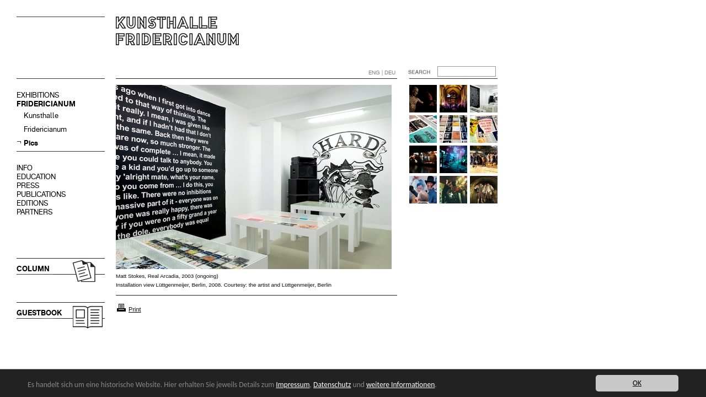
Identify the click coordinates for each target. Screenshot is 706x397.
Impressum (292, 384)
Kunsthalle (41, 115)
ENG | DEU (381, 72)
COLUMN (33, 269)
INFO (25, 168)
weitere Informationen (400, 384)
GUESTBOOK (39, 313)
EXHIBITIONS (38, 95)
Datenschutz (332, 384)
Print (135, 309)
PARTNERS (34, 212)
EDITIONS (32, 203)
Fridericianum (45, 129)
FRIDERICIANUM (46, 104)
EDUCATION (36, 177)
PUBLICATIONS (41, 194)
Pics (31, 143)
